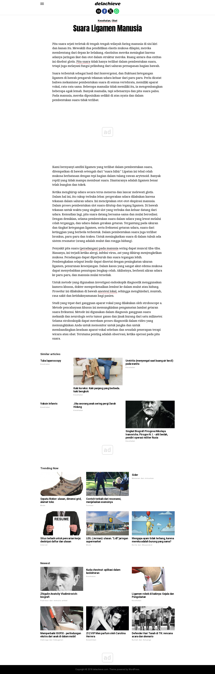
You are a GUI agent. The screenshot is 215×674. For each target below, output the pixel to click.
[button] (42, 4)
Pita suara (83, 61)
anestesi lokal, (107, 291)
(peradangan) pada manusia (99, 248)
